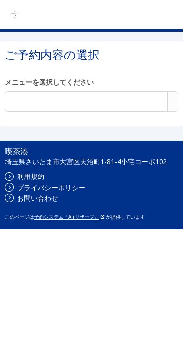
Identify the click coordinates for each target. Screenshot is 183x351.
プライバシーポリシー (45, 187)
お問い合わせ (31, 198)
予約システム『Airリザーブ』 (69, 217)
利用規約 (24, 176)
